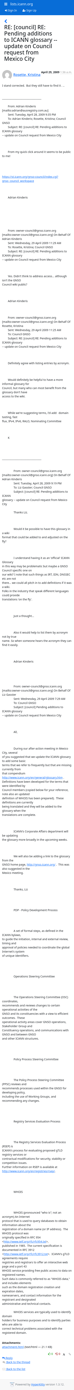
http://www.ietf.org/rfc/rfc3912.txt (26, 1254)
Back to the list (13, 1369)
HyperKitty (38, 1384)
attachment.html (13, 1347)
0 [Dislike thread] (58, 1354)
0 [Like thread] (50, 1354)
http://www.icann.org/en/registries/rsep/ (28, 1171)
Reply (7, 1358)
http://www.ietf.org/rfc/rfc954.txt (25, 1241)
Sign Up (29, 10)
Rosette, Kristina (26, 74)
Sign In (11, 10)
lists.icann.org (21, 4)
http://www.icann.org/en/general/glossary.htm (32, 777)
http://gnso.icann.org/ (41, 864)
